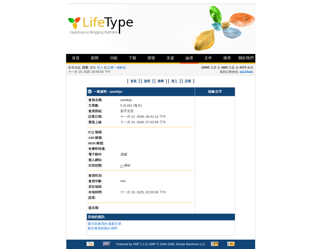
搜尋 (227, 58)
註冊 (188, 81)
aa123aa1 (246, 72)
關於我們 (246, 58)
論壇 (189, 58)
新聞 (94, 58)
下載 (132, 58)
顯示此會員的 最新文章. (105, 224)
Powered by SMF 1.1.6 (131, 244)
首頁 (75, 58)
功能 (113, 58)
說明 (147, 81)
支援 (170, 58)
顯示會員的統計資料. (103, 228)
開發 (151, 58)
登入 (100, 67)
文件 (208, 58)
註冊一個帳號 (116, 67)
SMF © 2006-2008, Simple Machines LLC (177, 244)
